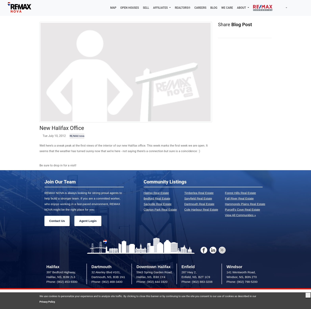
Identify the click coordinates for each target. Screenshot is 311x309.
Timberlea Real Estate (199, 193)
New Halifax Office (63, 128)
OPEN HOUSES (129, 8)
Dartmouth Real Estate (199, 204)
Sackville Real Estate (158, 204)
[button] (162, 8)
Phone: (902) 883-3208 (196, 282)
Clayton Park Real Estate (160, 209)
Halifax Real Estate (156, 193)
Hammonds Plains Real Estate (245, 204)
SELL (146, 8)
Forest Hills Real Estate (240, 193)
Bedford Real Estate (157, 198)
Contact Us (57, 221)
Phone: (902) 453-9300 (61, 282)
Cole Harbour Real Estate (201, 209)
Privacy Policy (47, 301)
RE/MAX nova (77, 136)
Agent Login (87, 221)
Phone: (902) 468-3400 (106, 282)
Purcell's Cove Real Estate (242, 209)
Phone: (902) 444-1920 (151, 282)
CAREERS (200, 8)
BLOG (213, 8)
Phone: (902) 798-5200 (242, 282)
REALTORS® (182, 8)
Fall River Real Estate (239, 198)
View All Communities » (240, 215)
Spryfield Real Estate (198, 198)
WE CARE (227, 8)
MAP (113, 8)
